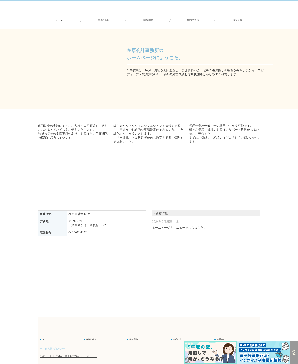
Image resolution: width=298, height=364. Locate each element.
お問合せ (237, 20)
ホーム (59, 20)
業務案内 (148, 20)
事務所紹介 (104, 20)
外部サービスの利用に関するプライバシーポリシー (68, 356)
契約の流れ (193, 20)
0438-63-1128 (77, 232)
